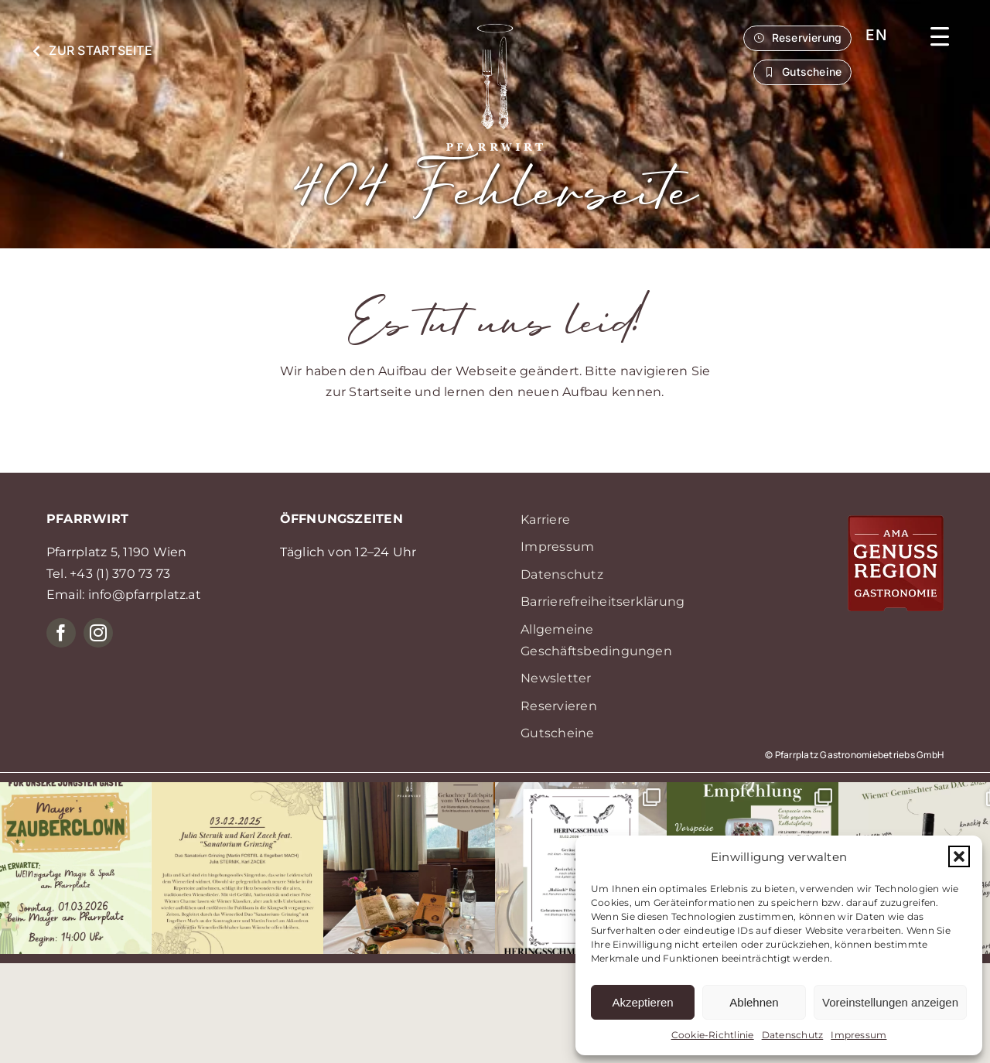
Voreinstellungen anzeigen (890, 1002)
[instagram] (98, 633)
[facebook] (61, 633)
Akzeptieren (642, 1002)
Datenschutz (793, 1035)
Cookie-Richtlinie (712, 1035)
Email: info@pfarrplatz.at (123, 594)
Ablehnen (753, 1002)
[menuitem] (876, 35)
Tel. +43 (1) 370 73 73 (108, 573)
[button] (959, 856)
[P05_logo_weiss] (494, 29)
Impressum (858, 1035)
